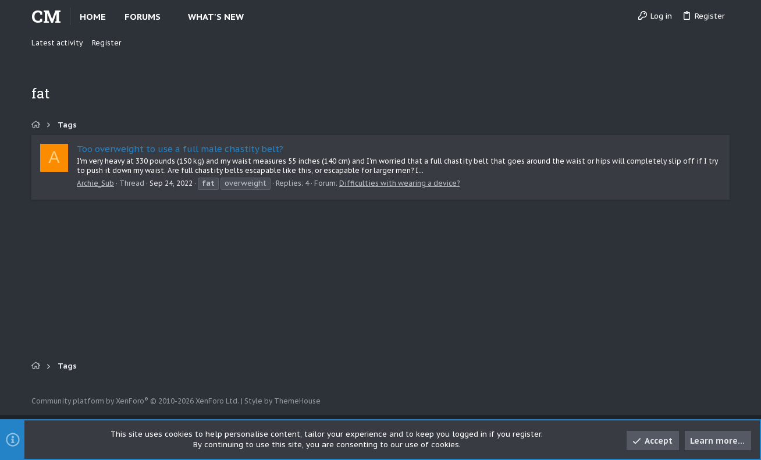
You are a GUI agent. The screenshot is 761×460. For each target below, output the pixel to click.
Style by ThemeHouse (282, 401)
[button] (170, 16)
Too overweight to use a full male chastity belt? (180, 148)
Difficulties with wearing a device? (399, 183)
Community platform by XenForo (135, 401)
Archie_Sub (95, 183)
